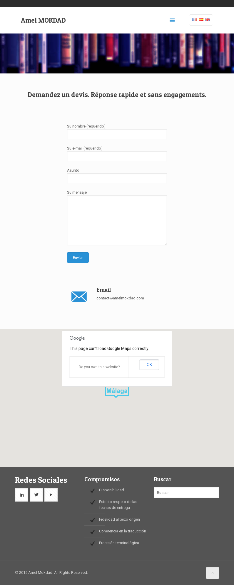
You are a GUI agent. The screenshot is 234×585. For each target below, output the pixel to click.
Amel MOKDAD (43, 20)
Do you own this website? (99, 367)
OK (149, 364)
